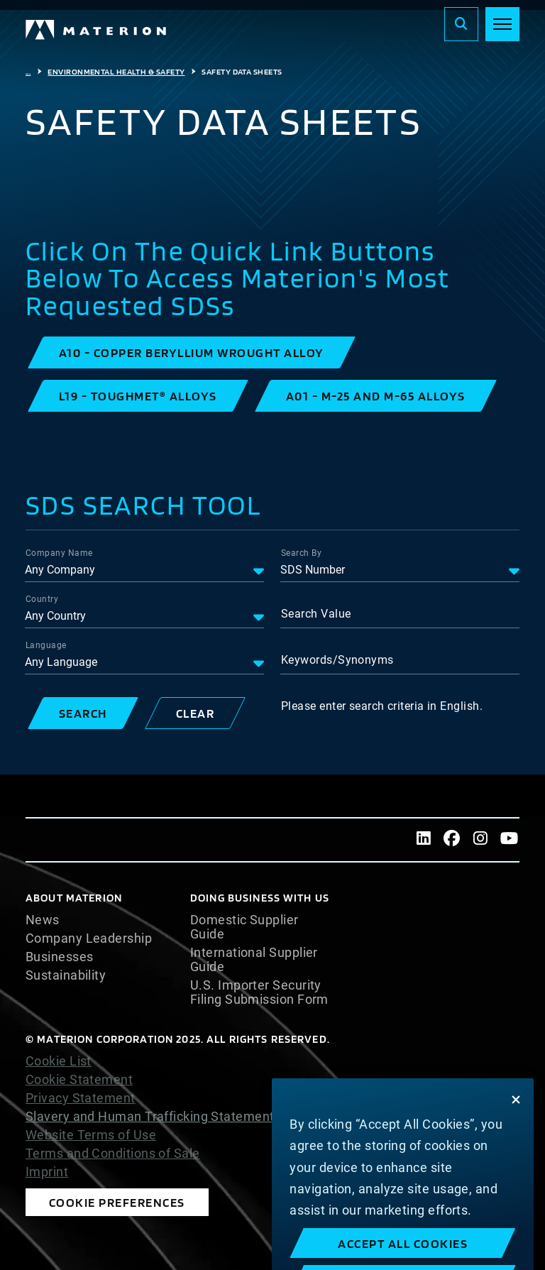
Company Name (59, 553)
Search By (301, 553)
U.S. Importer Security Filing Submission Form (259, 992)
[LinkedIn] (424, 839)
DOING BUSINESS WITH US (259, 897)
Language (46, 645)
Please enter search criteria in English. (382, 706)
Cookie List (59, 1061)
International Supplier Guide (254, 960)
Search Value (316, 613)
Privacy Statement (81, 1098)
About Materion (74, 897)
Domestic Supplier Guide (244, 927)
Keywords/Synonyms (337, 660)
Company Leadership (89, 938)
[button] (192, 352)
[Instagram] (480, 839)
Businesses (60, 957)
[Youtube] (509, 839)
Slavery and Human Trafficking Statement (150, 1116)
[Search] (461, 24)
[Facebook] (452, 839)
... (28, 72)
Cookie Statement (79, 1080)
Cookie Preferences (117, 1202)
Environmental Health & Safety (116, 72)
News (43, 920)
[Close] (516, 1121)
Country (42, 599)
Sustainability (66, 975)
